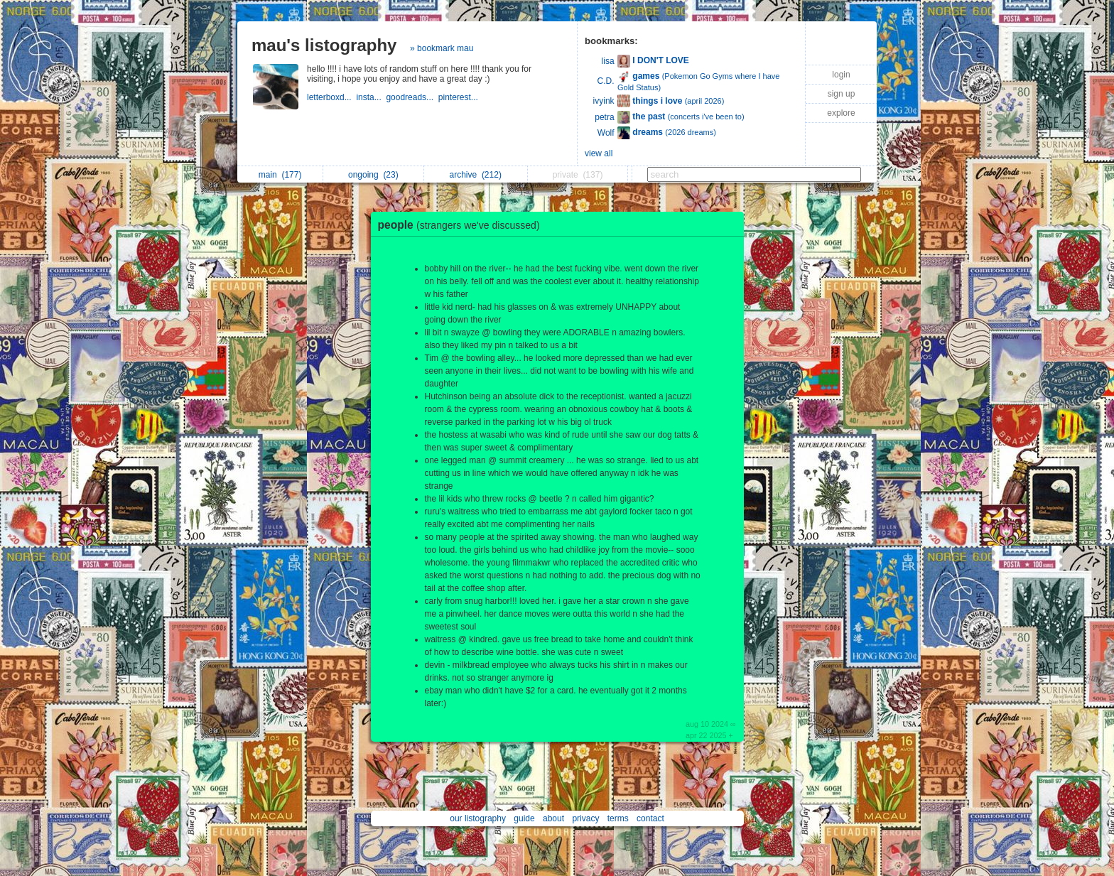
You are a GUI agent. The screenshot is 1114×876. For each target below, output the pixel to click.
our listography (478, 818)
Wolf (606, 133)
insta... (371, 97)
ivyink (604, 101)
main (280, 175)
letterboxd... (331, 97)
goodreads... (412, 97)
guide (524, 818)
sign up (841, 94)
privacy (585, 818)
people (462, 225)
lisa (608, 61)
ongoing (373, 175)
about (553, 818)
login (841, 75)
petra (604, 117)
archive (476, 175)
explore (841, 113)
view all (598, 153)
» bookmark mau (441, 48)
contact (650, 818)
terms (618, 818)
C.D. (606, 81)
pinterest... (459, 97)
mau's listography (324, 45)
